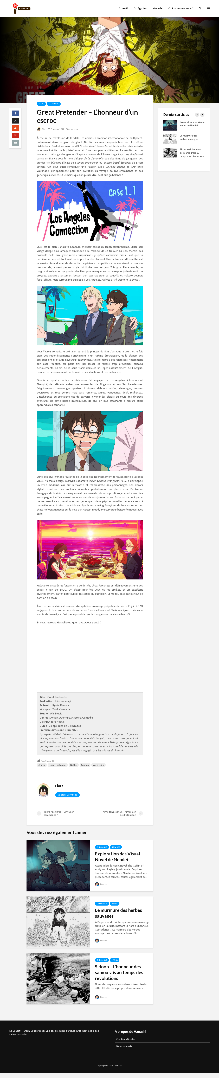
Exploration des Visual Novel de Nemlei (117, 856)
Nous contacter (124, 1040)
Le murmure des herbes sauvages (118, 913)
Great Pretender (57, 764)
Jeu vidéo (116, 847)
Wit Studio (98, 764)
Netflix (73, 764)
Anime (41, 104)
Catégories (140, 8)
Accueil (123, 8)
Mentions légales (125, 1033)
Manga (115, 903)
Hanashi (158, 8)
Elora (42, 129)
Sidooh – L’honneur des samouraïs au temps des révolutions (119, 972)
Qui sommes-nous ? (181, 8)
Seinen (85, 764)
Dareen (101, 884)
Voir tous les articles (67, 795)
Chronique (54, 104)
